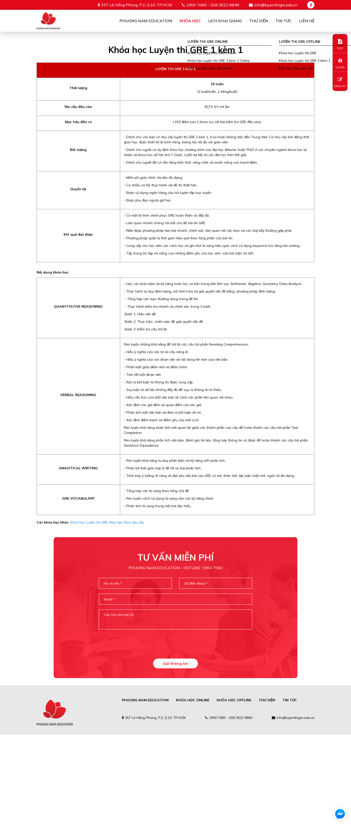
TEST (340, 44)
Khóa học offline (234, 805)
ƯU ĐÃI (340, 63)
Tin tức (283, 20)
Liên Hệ (306, 20)
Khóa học (190, 20)
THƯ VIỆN (267, 805)
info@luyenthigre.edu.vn (275, 4)
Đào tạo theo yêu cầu (126, 627)
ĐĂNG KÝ (340, 82)
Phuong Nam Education (145, 20)
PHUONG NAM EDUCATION (145, 805)
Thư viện (258, 20)
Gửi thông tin (175, 768)
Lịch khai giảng (225, 20)
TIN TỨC (290, 805)
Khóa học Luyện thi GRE (89, 627)
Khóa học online (192, 805)
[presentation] (175, 749)
